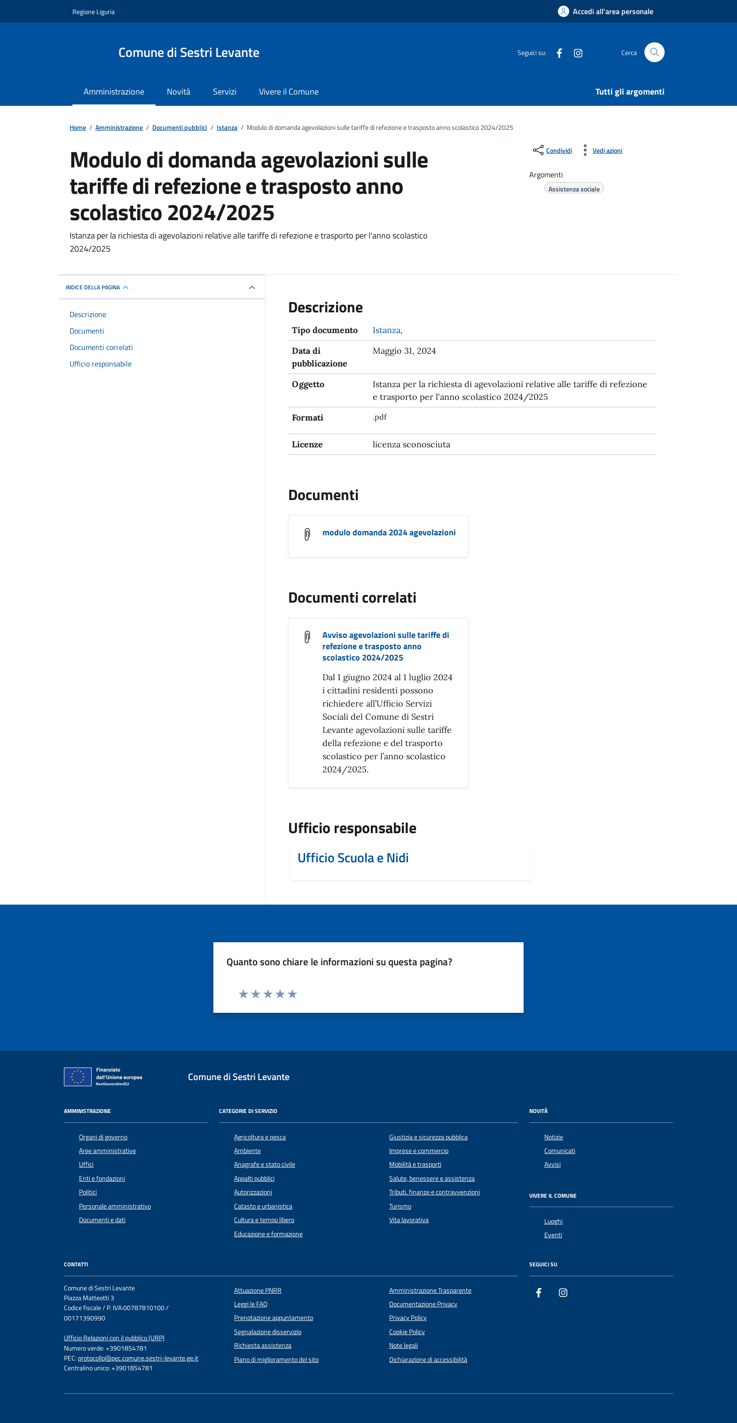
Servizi (224, 91)
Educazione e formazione (268, 1234)
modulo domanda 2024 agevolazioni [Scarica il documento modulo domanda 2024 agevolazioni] (389, 532)
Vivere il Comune (289, 91)
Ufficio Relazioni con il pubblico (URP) (114, 1338)
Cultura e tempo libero (264, 1220)
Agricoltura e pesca (260, 1137)
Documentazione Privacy (423, 1304)
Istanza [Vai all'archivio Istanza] (386, 330)
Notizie (553, 1137)
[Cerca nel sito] (654, 52)
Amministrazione (114, 91)
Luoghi (553, 1221)
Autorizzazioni (253, 1192)
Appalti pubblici (254, 1178)
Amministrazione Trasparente (430, 1290)
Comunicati (559, 1150)
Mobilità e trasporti (415, 1164)
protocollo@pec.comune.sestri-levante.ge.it (138, 1358)
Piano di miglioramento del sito (276, 1359)
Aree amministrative (107, 1150)
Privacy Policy (408, 1317)
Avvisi (552, 1164)
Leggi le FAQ (250, 1304)
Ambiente (247, 1150)
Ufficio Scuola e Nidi (353, 857)
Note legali (403, 1345)
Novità (178, 91)
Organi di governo (103, 1137)
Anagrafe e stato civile (264, 1164)
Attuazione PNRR (258, 1290)
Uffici (86, 1164)
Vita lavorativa (409, 1220)
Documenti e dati (102, 1220)
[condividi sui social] (551, 150)
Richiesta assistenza (262, 1345)
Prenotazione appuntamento (273, 1317)
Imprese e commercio (418, 1150)
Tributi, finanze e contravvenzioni (434, 1192)
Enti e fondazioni (102, 1178)
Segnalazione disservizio (267, 1332)
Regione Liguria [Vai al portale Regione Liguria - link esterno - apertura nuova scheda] (93, 11)
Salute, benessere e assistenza (432, 1178)
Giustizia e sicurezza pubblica (428, 1137)
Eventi (553, 1235)
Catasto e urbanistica (263, 1206)
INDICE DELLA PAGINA (98, 287)
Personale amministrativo (115, 1206)
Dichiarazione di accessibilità (428, 1359)
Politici (88, 1192)
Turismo (400, 1206)
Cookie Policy (407, 1332)
